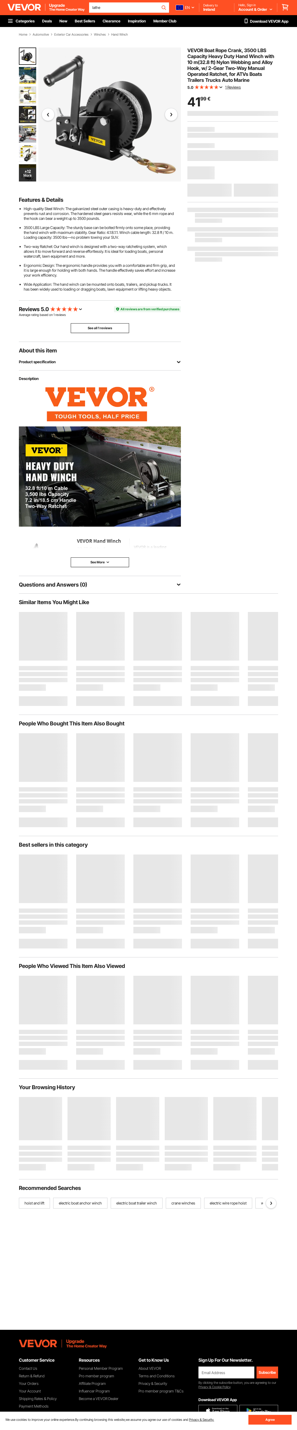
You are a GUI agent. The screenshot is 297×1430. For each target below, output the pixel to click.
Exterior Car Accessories (71, 34)
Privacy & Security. (201, 1420)
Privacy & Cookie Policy (214, 1387)
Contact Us (28, 1368)
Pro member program (96, 1376)
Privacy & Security (153, 1383)
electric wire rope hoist (228, 1203)
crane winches (183, 1203)
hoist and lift (34, 1203)
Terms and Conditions (157, 1376)
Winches (100, 34)
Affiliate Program (92, 1383)
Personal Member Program (101, 1368)
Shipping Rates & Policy (38, 1398)
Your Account (30, 1391)
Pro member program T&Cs (161, 1391)
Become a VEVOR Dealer (99, 1398)
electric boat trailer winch (136, 1203)
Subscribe (267, 1372)
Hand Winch (119, 34)
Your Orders (29, 1383)
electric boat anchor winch (80, 1203)
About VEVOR (150, 1368)
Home (23, 34)
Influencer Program (94, 1391)
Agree (270, 1420)
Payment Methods (34, 1406)
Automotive (41, 34)
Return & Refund (32, 1376)
